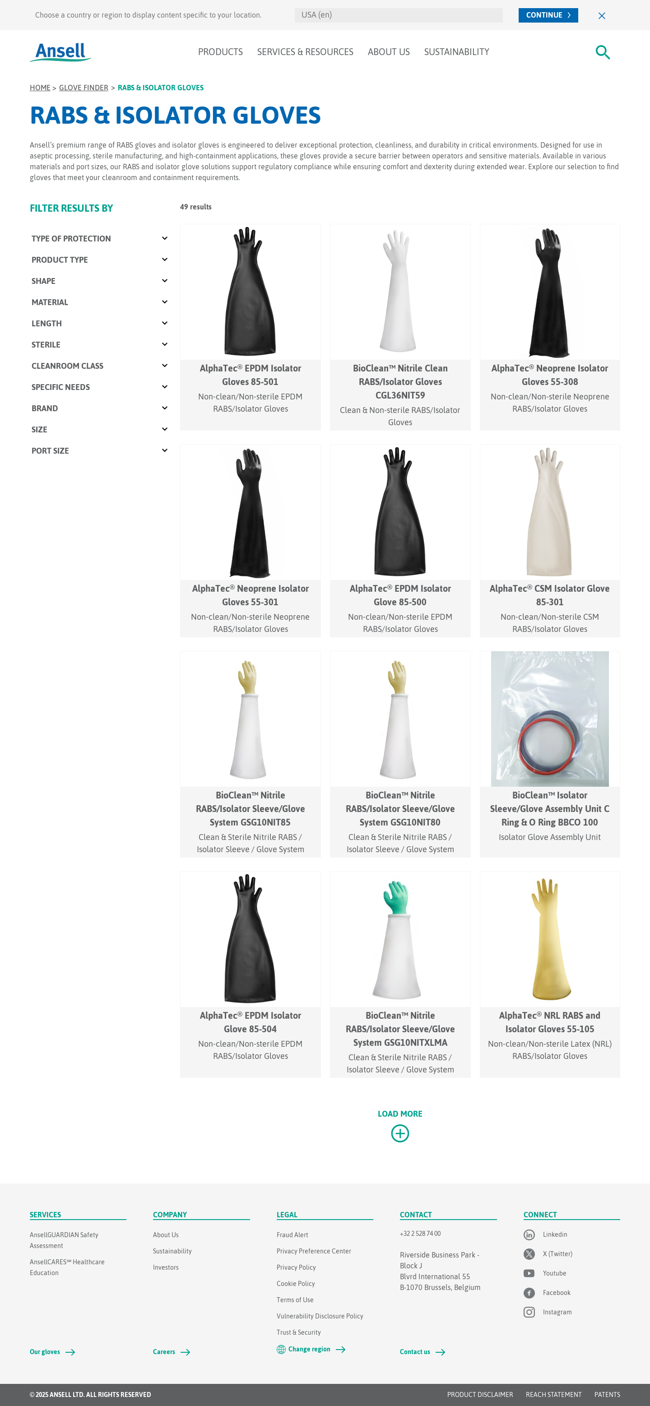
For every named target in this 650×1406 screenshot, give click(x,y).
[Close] (602, 15)
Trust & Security (299, 1332)
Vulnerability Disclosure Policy (320, 1316)
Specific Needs (61, 387)
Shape (44, 281)
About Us (389, 51)
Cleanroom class (67, 366)
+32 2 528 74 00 (420, 1233)
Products (220, 51)
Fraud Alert (292, 1235)
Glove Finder (83, 88)
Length (47, 323)
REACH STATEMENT (554, 1394)
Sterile (46, 344)
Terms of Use (295, 1300)
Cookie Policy (296, 1283)
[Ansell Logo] (60, 52)
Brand (45, 408)
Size (39, 429)
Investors (166, 1267)
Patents (607, 1394)
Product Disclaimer (480, 1394)
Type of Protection (71, 238)
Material (50, 302)
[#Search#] (603, 52)
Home (40, 88)
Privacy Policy (296, 1267)
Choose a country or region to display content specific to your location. (148, 15)
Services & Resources (305, 51)
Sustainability (456, 51)
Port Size (50, 450)
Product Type (60, 259)
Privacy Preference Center (314, 1251)
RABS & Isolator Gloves (161, 88)
